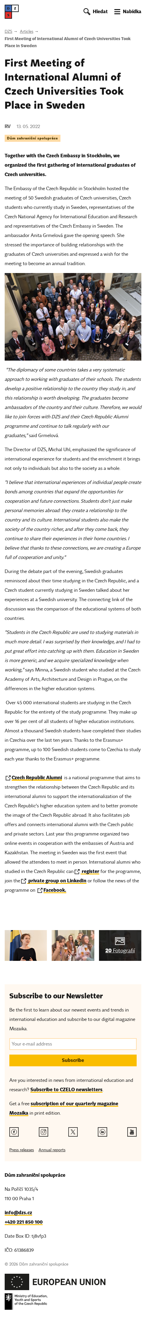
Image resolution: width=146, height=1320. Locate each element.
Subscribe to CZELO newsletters (66, 1090)
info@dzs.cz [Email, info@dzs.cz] (18, 1213)
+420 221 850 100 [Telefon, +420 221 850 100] (24, 1222)
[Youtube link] (132, 1132)
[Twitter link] (73, 1132)
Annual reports (52, 1149)
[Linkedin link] (102, 1132)
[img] (25, 945)
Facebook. (55, 890)
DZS (8, 31)
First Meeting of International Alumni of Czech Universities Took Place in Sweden (68, 42)
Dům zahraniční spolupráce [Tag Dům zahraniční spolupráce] (32, 138)
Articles (26, 31)
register (90, 871)
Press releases (21, 1149)
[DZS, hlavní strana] (12, 12)
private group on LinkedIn (56, 881)
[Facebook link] (14, 1132)
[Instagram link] (43, 1132)
